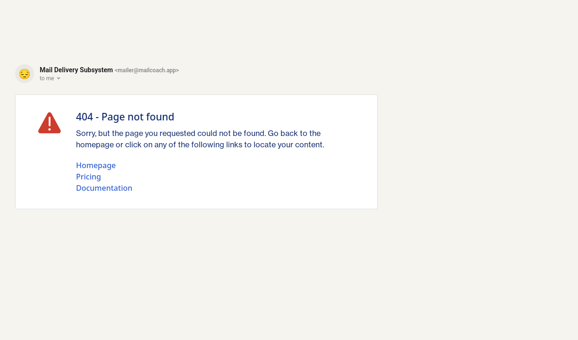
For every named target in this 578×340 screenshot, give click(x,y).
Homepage (96, 165)
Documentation (104, 188)
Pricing (88, 176)
